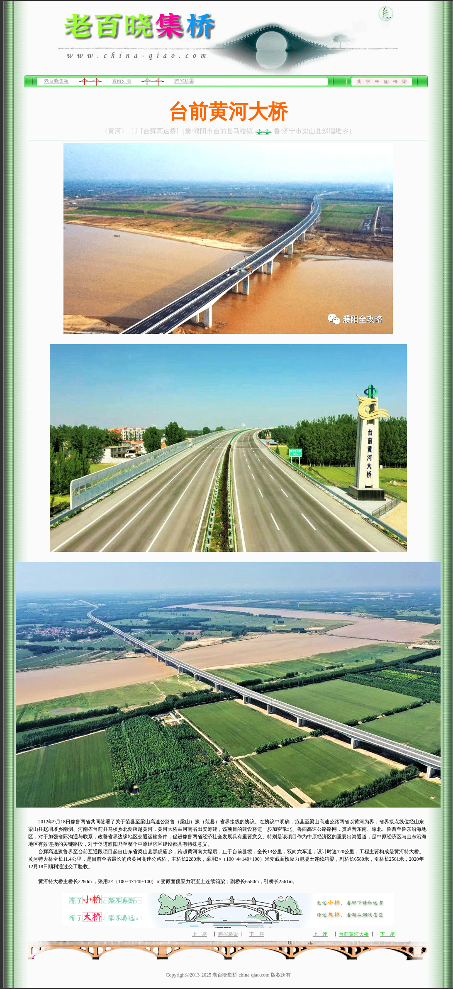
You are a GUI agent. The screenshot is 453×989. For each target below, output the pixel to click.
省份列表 (122, 81)
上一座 (199, 934)
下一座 (256, 934)
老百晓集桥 (56, 81)
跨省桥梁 (184, 81)
